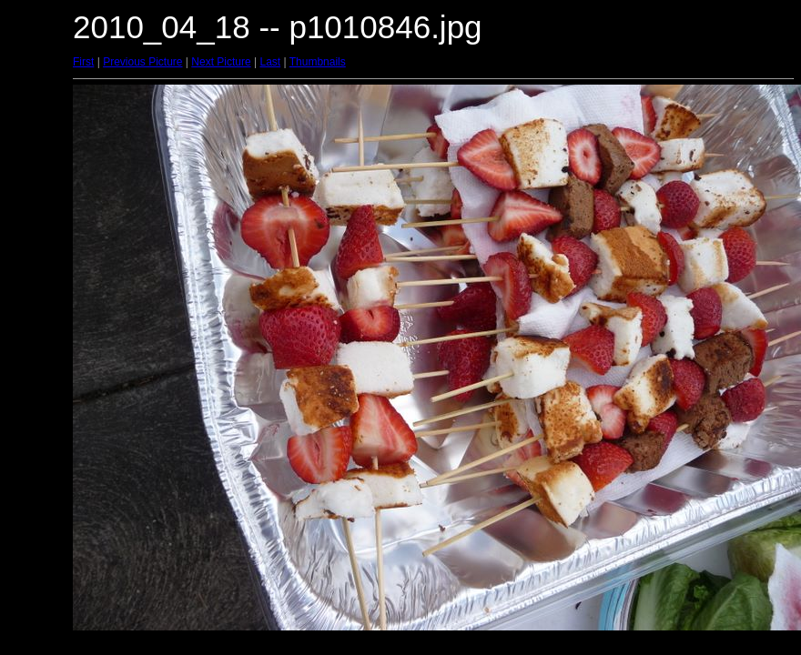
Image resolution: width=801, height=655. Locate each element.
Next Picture (220, 61)
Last (269, 61)
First (83, 61)
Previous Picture (142, 61)
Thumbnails (317, 61)
